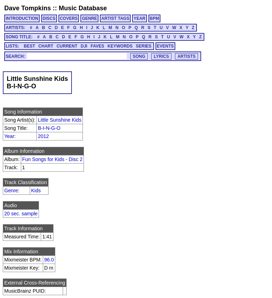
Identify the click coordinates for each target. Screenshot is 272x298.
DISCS (49, 18)
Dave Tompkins (27, 8)
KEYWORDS (120, 46)
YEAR (139, 18)
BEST (29, 46)
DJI (84, 46)
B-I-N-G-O (49, 128)
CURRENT (67, 46)
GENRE (89, 18)
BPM (154, 18)
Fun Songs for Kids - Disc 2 (52, 159)
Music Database (83, 8)
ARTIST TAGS (115, 18)
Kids (36, 190)
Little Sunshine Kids (59, 120)
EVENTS (165, 46)
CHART (45, 46)
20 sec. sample (21, 213)
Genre (11, 190)
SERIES (144, 46)
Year (9, 136)
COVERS (69, 18)
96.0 (49, 260)
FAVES (97, 46)
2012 (43, 136)
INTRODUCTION (22, 18)
